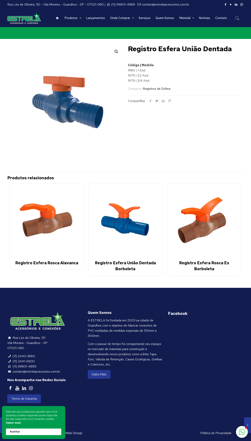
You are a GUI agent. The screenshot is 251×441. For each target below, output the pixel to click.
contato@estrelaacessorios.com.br (165, 4)
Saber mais (13, 422)
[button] (242, 432)
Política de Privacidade (215, 433)
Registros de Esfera (156, 89)
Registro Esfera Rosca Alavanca (46, 262)
